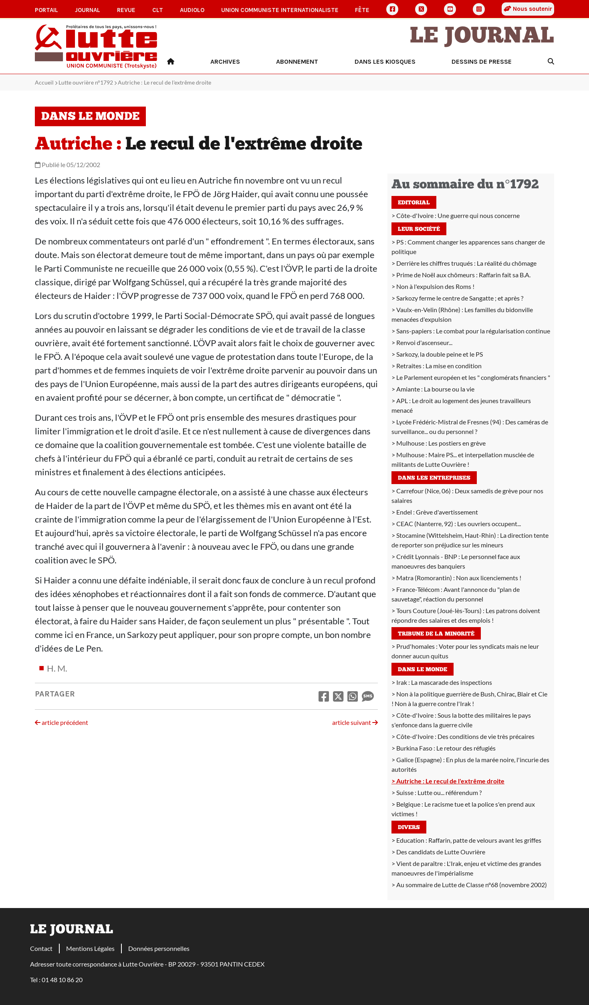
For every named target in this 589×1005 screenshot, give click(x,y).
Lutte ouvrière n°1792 (85, 82)
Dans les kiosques (385, 61)
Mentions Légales (90, 948)
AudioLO (192, 10)
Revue (126, 10)
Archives (225, 61)
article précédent (61, 722)
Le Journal (482, 37)
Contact (41, 948)
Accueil (44, 82)
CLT (157, 10)
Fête (362, 10)
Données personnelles (159, 948)
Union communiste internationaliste (280, 10)
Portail (46, 10)
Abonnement (297, 61)
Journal (87, 10)
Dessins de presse (482, 61)
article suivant (355, 722)
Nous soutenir (528, 8)
